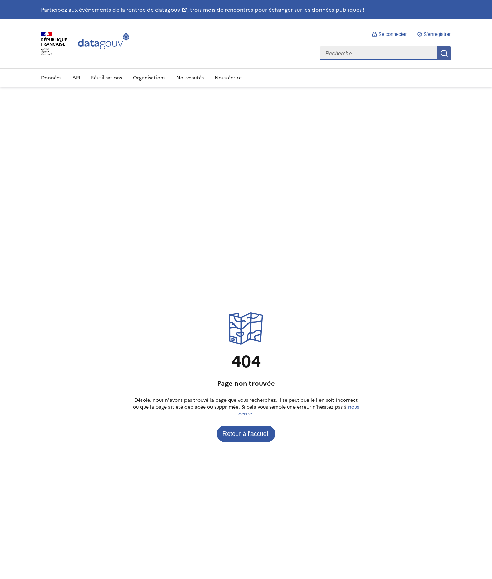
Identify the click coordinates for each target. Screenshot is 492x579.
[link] (389, 34)
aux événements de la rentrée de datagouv (124, 9)
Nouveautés (190, 77)
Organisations (149, 77)
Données (51, 77)
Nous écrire (228, 77)
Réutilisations (106, 77)
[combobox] (385, 53)
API (76, 77)
